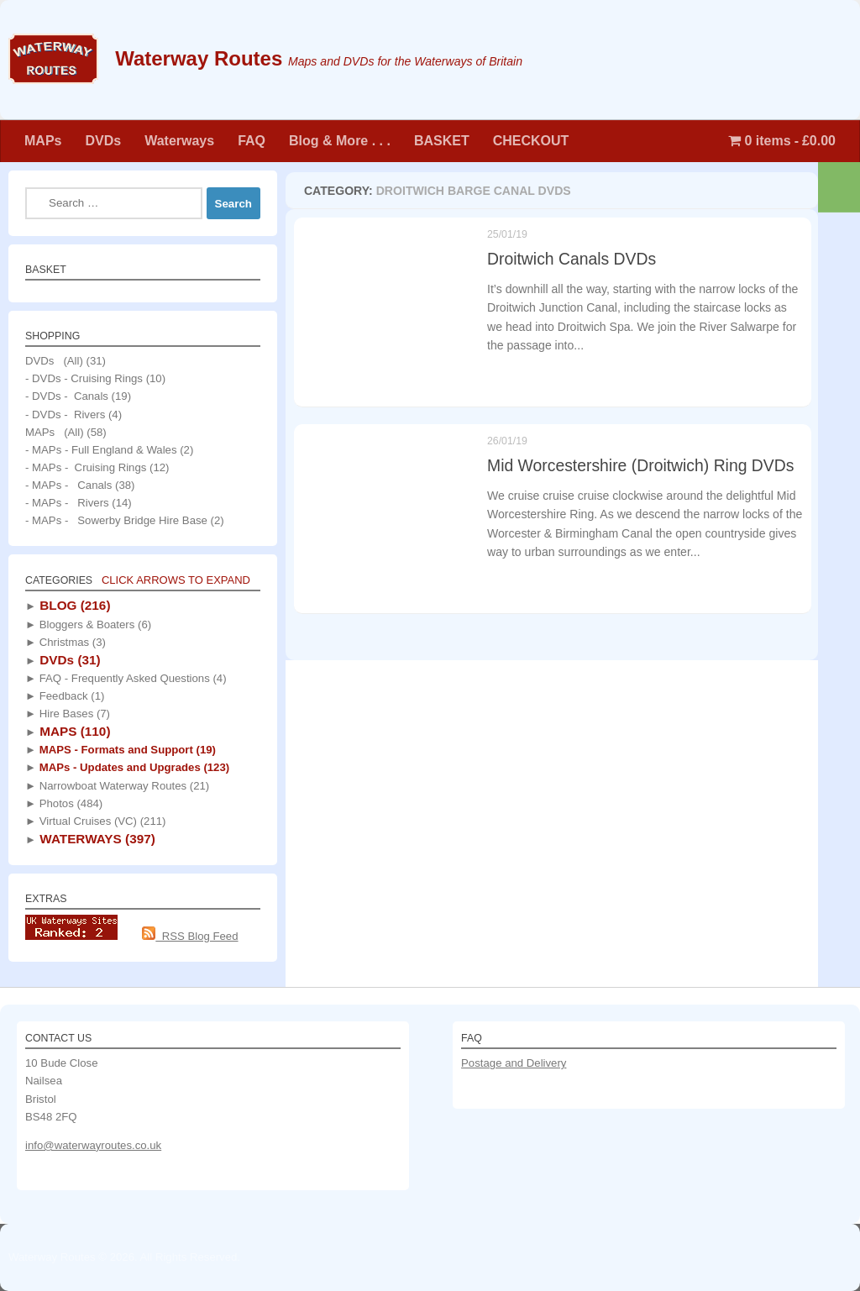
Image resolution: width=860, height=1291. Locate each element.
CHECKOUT (531, 141)
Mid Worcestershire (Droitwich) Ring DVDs (640, 469)
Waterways (179, 141)
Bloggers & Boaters (93, 624)
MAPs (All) (54, 432)
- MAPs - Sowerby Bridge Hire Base (116, 520)
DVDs (103, 141)
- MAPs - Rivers (67, 502)
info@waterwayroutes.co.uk (93, 1145)
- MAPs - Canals (68, 485)
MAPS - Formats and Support (126, 749)
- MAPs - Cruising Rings (85, 467)
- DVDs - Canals (66, 396)
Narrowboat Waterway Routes (122, 785)
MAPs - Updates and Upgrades (132, 767)
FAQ (251, 141)
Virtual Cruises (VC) (100, 821)
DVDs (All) (54, 360)
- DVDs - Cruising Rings (84, 378)
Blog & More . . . (340, 141)
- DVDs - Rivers (65, 414)
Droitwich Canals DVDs (571, 258)
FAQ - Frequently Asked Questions (131, 678)
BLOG (73, 605)
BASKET (441, 141)
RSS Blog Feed (190, 936)
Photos (69, 803)
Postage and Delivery (513, 1063)
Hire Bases (73, 713)
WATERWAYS (95, 839)
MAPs (42, 141)
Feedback (70, 696)
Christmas (71, 642)
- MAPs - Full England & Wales (101, 449)
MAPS (73, 731)
